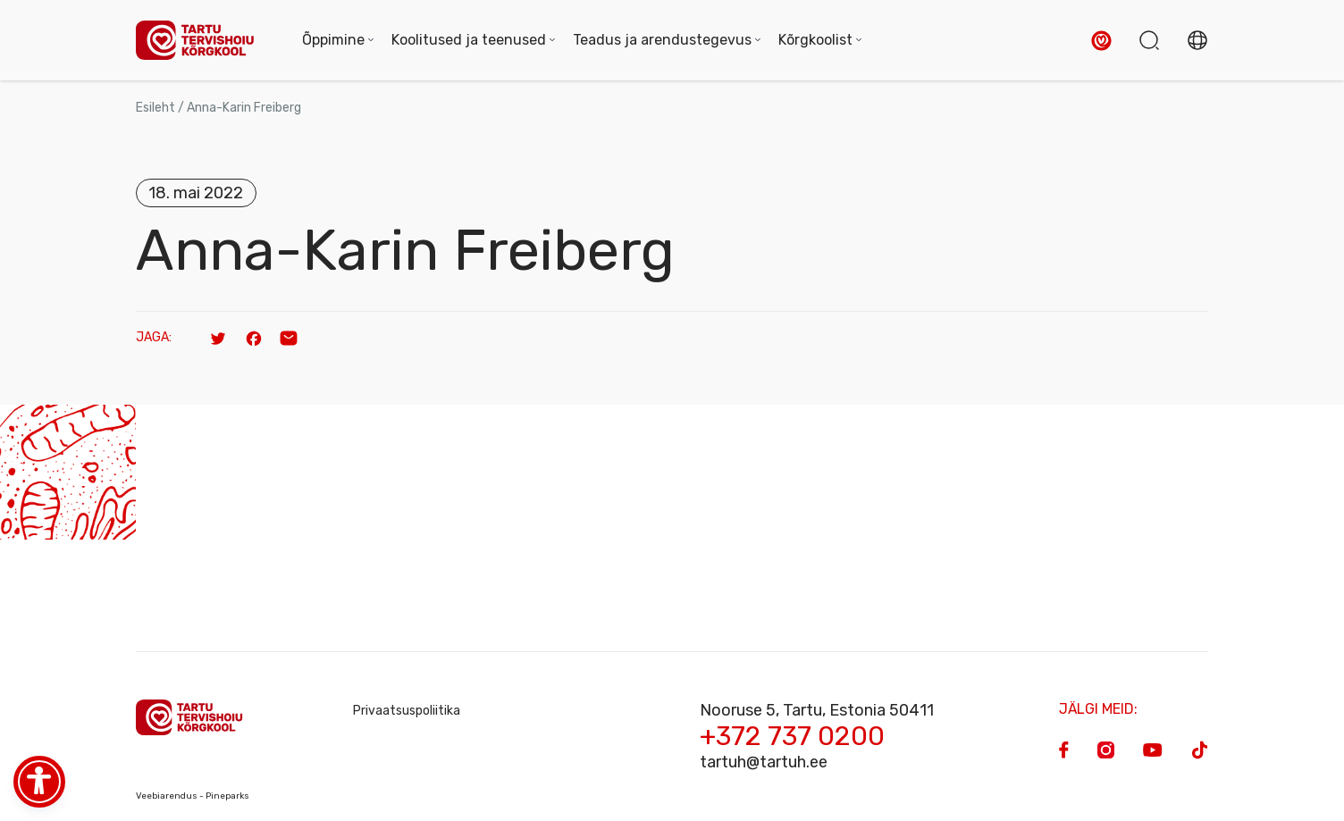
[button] (1101, 40)
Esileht (155, 107)
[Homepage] (201, 41)
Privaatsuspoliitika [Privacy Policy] (406, 710)
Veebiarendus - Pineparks (192, 796)
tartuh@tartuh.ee (763, 762)
